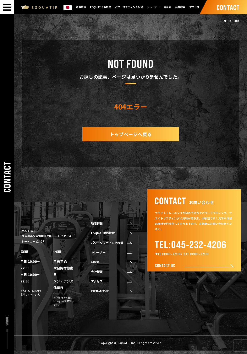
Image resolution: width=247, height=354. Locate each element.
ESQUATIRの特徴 (100, 7)
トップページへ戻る (131, 134)
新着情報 (81, 7)
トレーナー (153, 7)
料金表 (167, 7)
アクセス (194, 7)
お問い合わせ (111, 291)
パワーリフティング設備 (129, 7)
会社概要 (180, 7)
